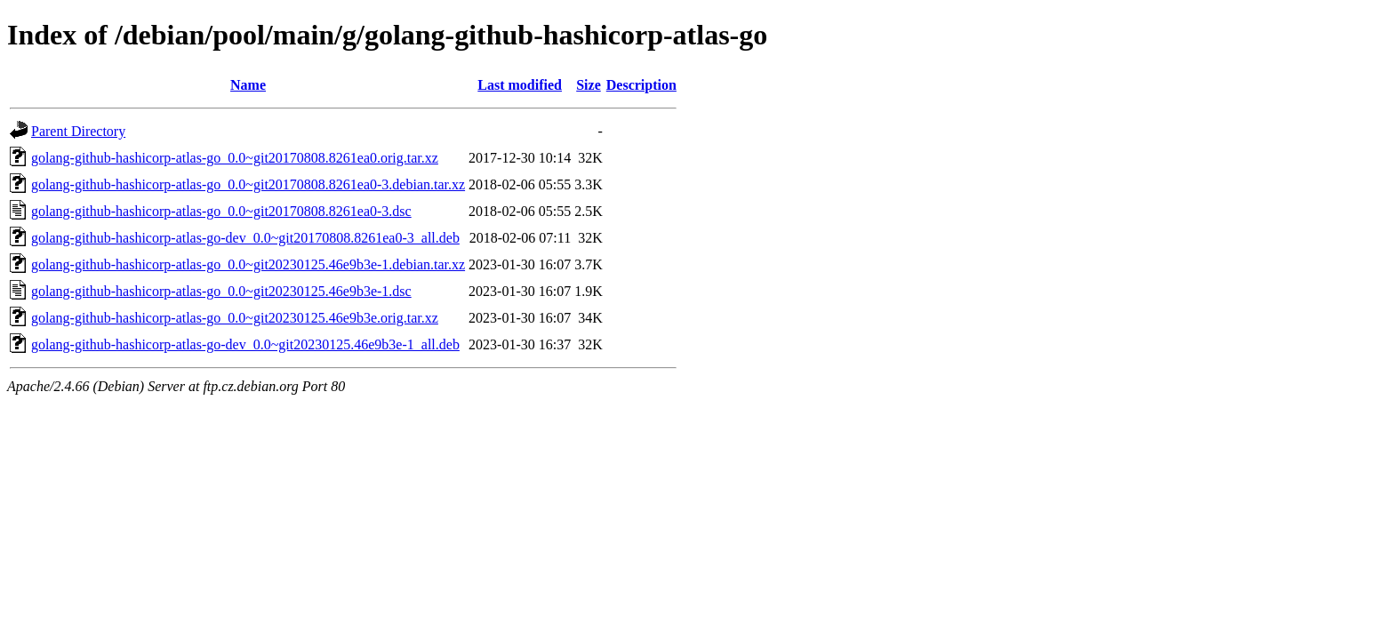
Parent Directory (78, 131)
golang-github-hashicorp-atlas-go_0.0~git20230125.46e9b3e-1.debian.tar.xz (248, 264)
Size (588, 84)
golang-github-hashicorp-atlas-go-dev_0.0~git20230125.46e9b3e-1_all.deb (245, 344)
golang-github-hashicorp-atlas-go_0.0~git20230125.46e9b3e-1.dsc (221, 291)
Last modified (519, 84)
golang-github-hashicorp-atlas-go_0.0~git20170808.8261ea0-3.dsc (221, 211)
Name (248, 84)
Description (641, 84)
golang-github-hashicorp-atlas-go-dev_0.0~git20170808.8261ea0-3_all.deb (245, 237)
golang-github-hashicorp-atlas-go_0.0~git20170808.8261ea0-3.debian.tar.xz (248, 184)
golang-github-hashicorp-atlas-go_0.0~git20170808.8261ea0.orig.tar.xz (234, 157)
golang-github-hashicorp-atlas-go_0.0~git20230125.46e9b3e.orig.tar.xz (234, 317)
